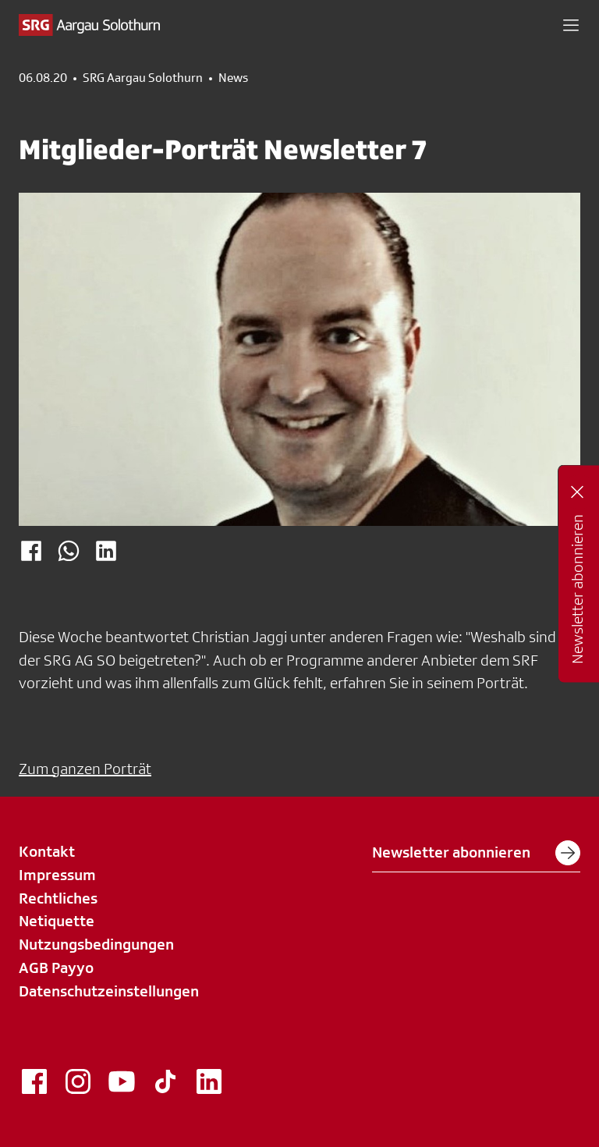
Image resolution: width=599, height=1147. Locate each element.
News (233, 78)
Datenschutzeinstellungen (109, 991)
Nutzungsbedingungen (96, 944)
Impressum (57, 874)
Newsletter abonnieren (476, 852)
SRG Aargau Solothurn (143, 78)
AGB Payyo (56, 967)
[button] (571, 25)
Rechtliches (58, 898)
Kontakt (47, 851)
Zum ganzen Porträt (85, 768)
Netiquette (56, 920)
